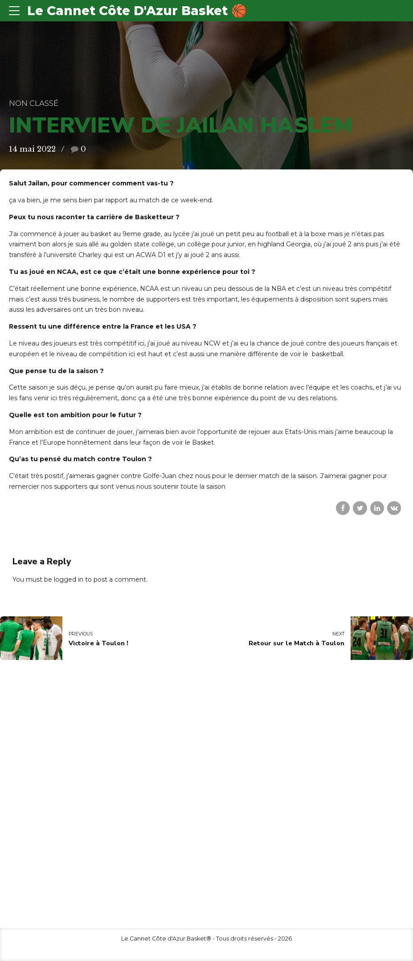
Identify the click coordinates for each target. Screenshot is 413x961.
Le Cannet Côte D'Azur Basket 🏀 (137, 10)
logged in (68, 579)
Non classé (33, 103)
